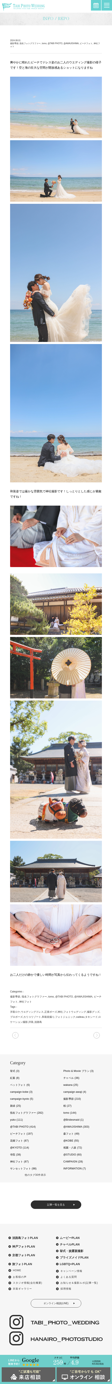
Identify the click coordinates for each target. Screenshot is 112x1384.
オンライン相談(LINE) (56, 1303)
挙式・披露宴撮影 (71, 1250)
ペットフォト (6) (20, 1084)
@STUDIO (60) (72, 1154)
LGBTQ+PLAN (70, 1264)
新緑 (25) (15, 1105)
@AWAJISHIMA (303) (76, 1126)
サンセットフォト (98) (23, 1168)
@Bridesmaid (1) (73, 1119)
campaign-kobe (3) (21, 1091)
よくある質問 (68, 1276)
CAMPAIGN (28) (73, 1161)
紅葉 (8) (14, 1077)
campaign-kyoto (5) (21, 1098)
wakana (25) (70, 1084)
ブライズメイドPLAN (74, 1257)
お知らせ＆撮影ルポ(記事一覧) (79, 1282)
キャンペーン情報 (71, 1271)
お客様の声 (20, 1276)
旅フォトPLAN (22, 1264)
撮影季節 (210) (72, 1098)
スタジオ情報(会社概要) (27, 1282)
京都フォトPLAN (23, 1255)
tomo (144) (69, 1112)
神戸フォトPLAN (23, 1246)
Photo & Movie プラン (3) (78, 1071)
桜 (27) (67, 1105)
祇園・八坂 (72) (72, 1147)
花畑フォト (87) (19, 1140)
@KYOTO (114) (19, 1147)
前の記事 (96, 1035)
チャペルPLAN (70, 1244)
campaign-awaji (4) (74, 1091)
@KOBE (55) (71, 1140)
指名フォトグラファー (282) (26, 1112)
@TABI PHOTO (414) (23, 1126)
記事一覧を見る (56, 1204)
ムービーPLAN (70, 1237)
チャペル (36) (71, 1077)
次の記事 (15, 1035)
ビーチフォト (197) (21, 1133)
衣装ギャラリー (22, 1288)
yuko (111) (16, 1119)
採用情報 (65, 1288)
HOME (17, 1270)
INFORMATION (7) (74, 1168)
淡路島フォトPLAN (25, 1237)
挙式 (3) (14, 1071)
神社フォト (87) (19, 1161)
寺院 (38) (15, 1154)
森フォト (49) (71, 1133)
